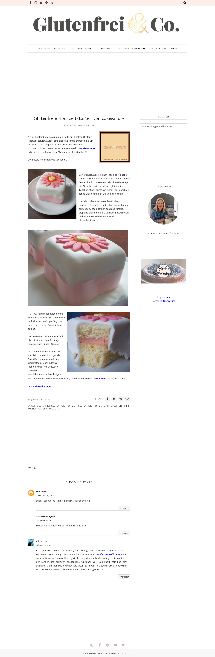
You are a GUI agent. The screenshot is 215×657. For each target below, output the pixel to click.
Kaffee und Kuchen (49, 408)
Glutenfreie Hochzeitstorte (95, 405)
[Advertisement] (107, 84)
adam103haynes (45, 516)
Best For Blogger (126, 653)
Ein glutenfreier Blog (99, 653)
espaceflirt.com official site (107, 554)
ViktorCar (42, 541)
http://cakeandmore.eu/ (40, 386)
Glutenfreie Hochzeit (64, 405)
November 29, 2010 (45, 495)
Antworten (124, 508)
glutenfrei (43, 405)
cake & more (88, 148)
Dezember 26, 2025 (45, 520)
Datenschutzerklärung (163, 300)
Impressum (163, 297)
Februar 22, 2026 (43, 545)
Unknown (41, 491)
